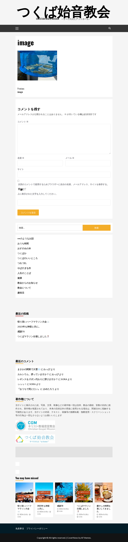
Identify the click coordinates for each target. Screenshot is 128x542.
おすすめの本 (24, 248)
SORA (19, 517)
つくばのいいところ (27, 258)
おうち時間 (23, 243)
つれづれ (21, 263)
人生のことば (24, 273)
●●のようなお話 (25, 238)
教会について (24, 287)
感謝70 (21, 331)
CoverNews (72, 537)
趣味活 (20, 292)
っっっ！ (21, 384)
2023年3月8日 (24, 514)
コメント (22, 121)
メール (69, 158)
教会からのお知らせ (27, 282)
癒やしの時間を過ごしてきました (104, 508)
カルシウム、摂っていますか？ (33, 374)
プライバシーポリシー (37, 528)
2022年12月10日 (64, 509)
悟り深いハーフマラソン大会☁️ (33, 321)
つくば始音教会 (63, 10)
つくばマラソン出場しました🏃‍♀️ (33, 336)
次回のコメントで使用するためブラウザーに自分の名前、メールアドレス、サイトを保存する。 (63, 184)
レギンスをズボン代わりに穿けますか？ (37, 379)
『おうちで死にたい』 (28, 389)
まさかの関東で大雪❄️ (28, 369)
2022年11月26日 (84, 514)
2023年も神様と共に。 (29, 326)
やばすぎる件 (24, 268)
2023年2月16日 (43, 512)
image (40, 90)
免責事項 (19, 528)
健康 (19, 278)
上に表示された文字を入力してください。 (37, 194)
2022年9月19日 (103, 514)
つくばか (21, 253)
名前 (20, 158)
